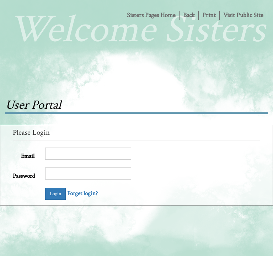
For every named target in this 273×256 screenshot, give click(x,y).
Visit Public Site (243, 15)
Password (24, 176)
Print (209, 15)
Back (189, 15)
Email (27, 156)
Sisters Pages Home (151, 15)
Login (55, 194)
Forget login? (82, 193)
